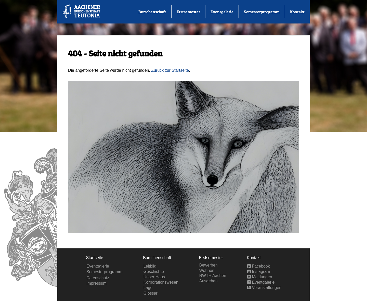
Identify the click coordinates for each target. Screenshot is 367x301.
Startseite (94, 258)
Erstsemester (188, 11)
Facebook (258, 266)
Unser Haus (154, 277)
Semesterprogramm (262, 11)
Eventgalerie (222, 11)
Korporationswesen (160, 282)
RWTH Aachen (212, 275)
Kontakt (297, 11)
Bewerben (208, 265)
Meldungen (259, 277)
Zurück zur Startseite (170, 70)
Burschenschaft (152, 11)
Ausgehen (208, 281)
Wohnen (206, 270)
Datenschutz (97, 278)
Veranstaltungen (264, 287)
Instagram (258, 271)
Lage (148, 287)
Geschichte (153, 271)
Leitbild (149, 266)
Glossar (150, 293)
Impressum (96, 283)
